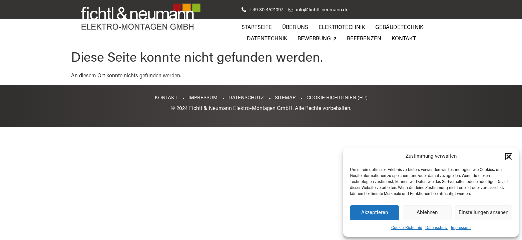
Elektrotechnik (342, 27)
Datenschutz (436, 228)
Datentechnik (267, 39)
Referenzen (364, 39)
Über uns (295, 27)
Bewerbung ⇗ (317, 39)
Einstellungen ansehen (483, 212)
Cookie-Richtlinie (406, 228)
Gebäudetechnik (399, 27)
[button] (508, 156)
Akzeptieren (374, 212)
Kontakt (404, 39)
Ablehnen (427, 212)
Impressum (461, 228)
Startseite (256, 27)
